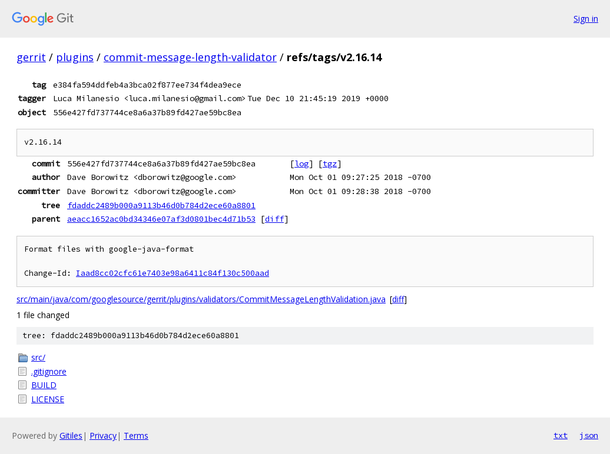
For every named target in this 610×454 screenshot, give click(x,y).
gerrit (31, 57)
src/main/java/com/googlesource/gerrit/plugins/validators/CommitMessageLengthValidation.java (201, 299)
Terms (136, 435)
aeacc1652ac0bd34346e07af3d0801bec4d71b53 (161, 218)
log (301, 163)
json (588, 435)
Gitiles (70, 435)
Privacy (103, 435)
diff (274, 218)
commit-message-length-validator (190, 57)
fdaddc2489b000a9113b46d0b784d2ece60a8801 (161, 205)
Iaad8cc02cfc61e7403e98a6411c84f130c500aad (172, 273)
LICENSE (47, 399)
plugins (75, 57)
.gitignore (49, 371)
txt (560, 435)
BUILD (44, 384)
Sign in (585, 18)
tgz (330, 163)
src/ (38, 357)
